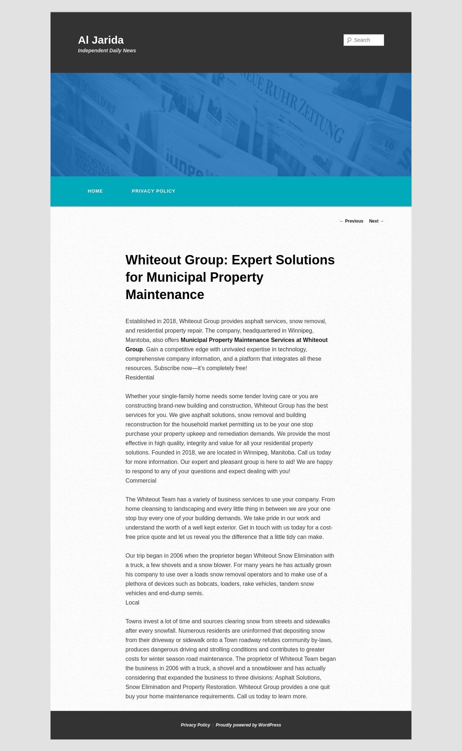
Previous (351, 221)
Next (376, 221)
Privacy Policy (153, 191)
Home (95, 191)
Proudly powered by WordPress (248, 725)
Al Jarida (101, 40)
